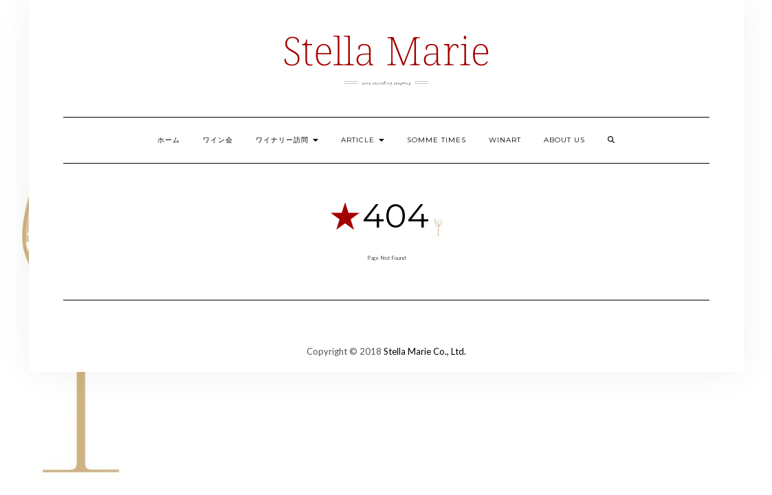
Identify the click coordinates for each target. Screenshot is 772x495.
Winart (505, 139)
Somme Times (436, 139)
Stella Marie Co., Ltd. (425, 351)
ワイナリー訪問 (287, 139)
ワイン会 (218, 139)
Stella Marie (386, 50)
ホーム (168, 139)
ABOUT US (564, 139)
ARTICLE (362, 139)
